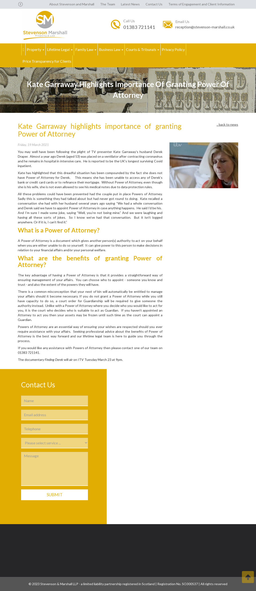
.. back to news (227, 124)
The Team (107, 4)
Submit (55, 494)
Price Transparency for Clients (47, 61)
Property (35, 49)
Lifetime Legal (60, 49)
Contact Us (154, 4)
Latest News (130, 4)
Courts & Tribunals (142, 49)
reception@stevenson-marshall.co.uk (205, 27)
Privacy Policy (173, 49)
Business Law (111, 49)
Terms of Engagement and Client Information (201, 4)
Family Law (85, 49)
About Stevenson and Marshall (71, 4)
